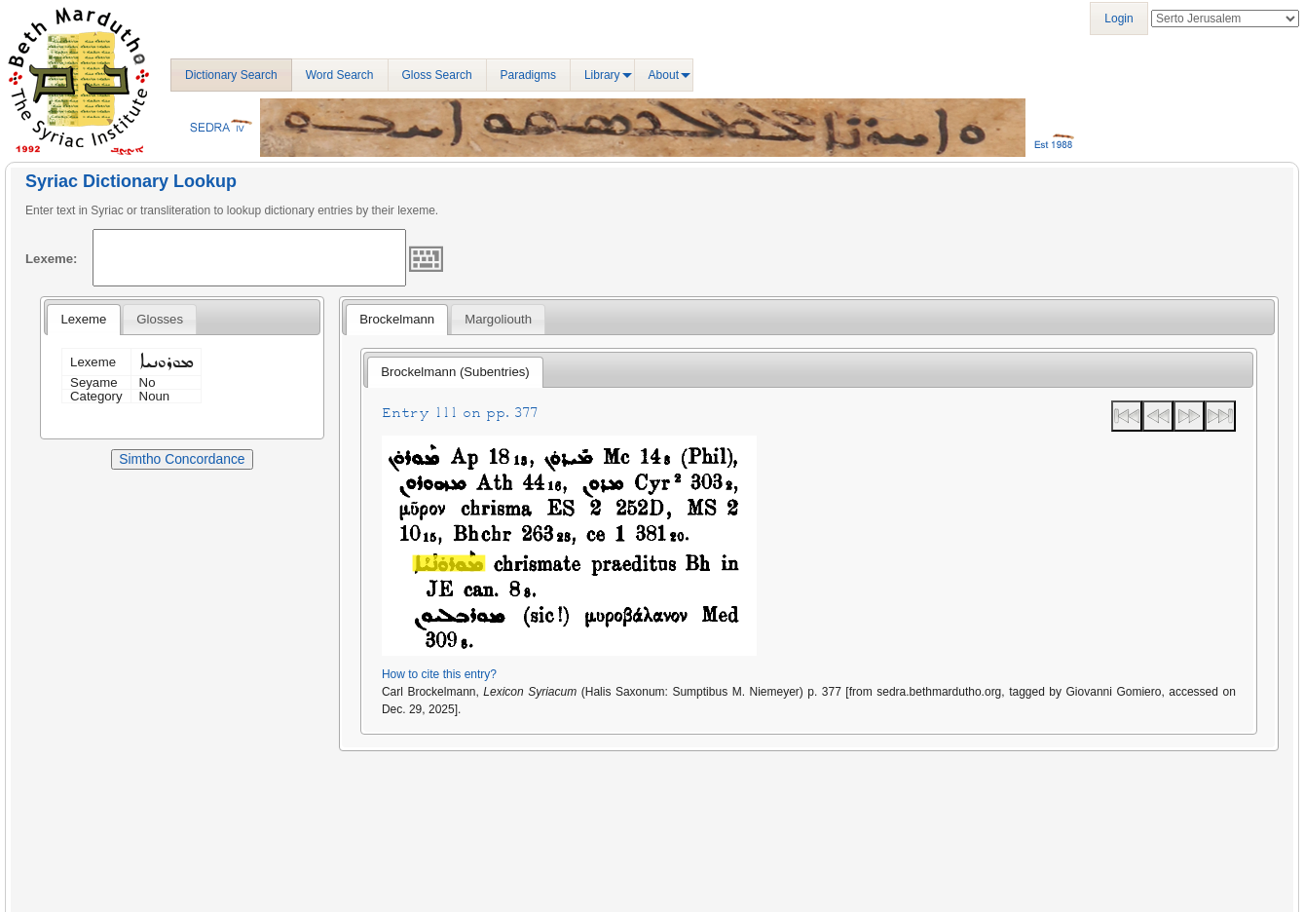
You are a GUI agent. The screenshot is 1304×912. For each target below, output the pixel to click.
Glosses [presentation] (159, 319)
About (664, 75)
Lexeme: (51, 258)
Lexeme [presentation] (83, 319)
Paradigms (528, 75)
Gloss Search (437, 75)
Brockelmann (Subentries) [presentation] (455, 371)
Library (602, 75)
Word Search (340, 75)
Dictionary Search (231, 75)
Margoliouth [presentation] (498, 319)
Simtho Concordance (181, 459)
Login (1118, 18)
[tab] (83, 319)
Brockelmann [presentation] (396, 319)
